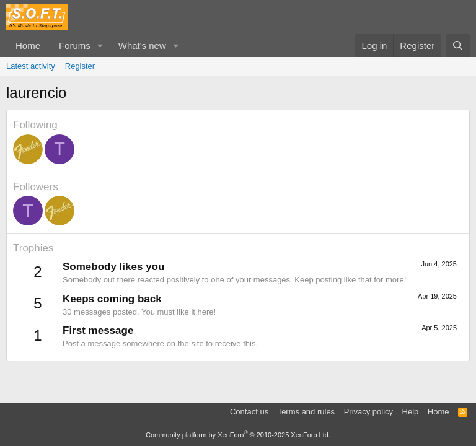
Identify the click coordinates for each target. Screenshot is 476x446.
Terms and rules (306, 411)
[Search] (458, 45)
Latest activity (30, 66)
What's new (142, 45)
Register (80, 66)
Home (27, 45)
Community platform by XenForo (238, 435)
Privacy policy (368, 411)
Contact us (249, 411)
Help (410, 411)
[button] (100, 45)
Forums (74, 45)
